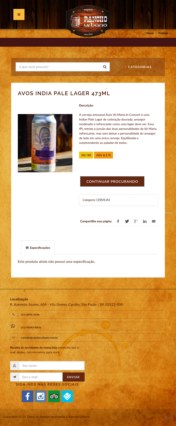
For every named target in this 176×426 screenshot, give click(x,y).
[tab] (38, 247)
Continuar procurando (112, 181)
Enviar (73, 377)
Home (150, 33)
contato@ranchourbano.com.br (39, 337)
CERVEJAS (103, 200)
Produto (163, 33)
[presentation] (38, 247)
